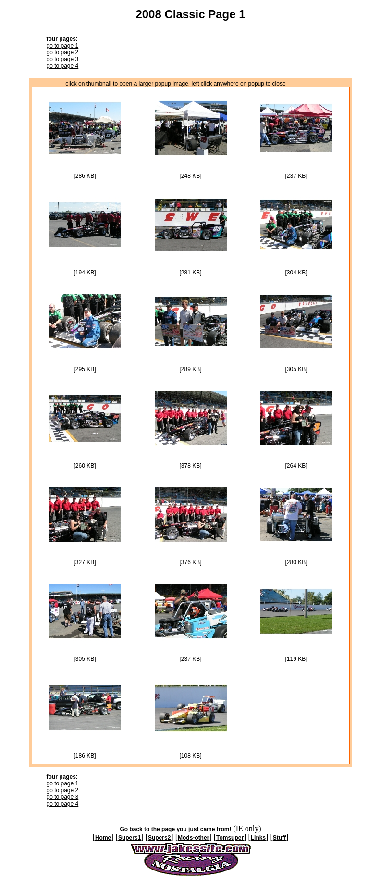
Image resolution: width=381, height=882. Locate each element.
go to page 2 (63, 52)
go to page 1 (63, 45)
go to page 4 (63, 65)
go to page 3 (63, 59)
